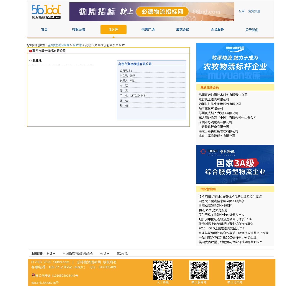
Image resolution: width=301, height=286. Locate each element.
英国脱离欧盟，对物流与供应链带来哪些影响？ (231, 242)
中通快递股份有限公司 (214, 126)
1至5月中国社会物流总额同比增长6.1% (225, 219)
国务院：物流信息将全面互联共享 (221, 201)
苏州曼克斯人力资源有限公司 (218, 113)
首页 (44, 29)
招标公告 (78, 29)
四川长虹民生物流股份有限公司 (220, 104)
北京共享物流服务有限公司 (217, 135)
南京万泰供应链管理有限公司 (218, 131)
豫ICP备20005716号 (45, 282)
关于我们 (251, 30)
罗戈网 (51, 253)
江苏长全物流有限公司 (214, 99)
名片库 (113, 29)
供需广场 (148, 29)
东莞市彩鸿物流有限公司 (215, 122)
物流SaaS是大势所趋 (213, 210)
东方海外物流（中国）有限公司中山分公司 (228, 117)
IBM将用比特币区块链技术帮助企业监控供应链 (230, 196)
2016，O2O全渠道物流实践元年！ (222, 228)
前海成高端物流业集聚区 (215, 205)
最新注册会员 (210, 87)
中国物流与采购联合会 (78, 253)
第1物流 (122, 253)
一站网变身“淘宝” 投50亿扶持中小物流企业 (228, 237)
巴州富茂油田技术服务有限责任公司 (223, 94)
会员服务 (217, 29)
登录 (242, 11)
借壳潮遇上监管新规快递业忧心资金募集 (226, 224)
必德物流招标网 (59, 45)
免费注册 (254, 11)
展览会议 (182, 29)
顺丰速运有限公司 (211, 108)
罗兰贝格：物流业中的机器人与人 (221, 214)
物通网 (105, 253)
